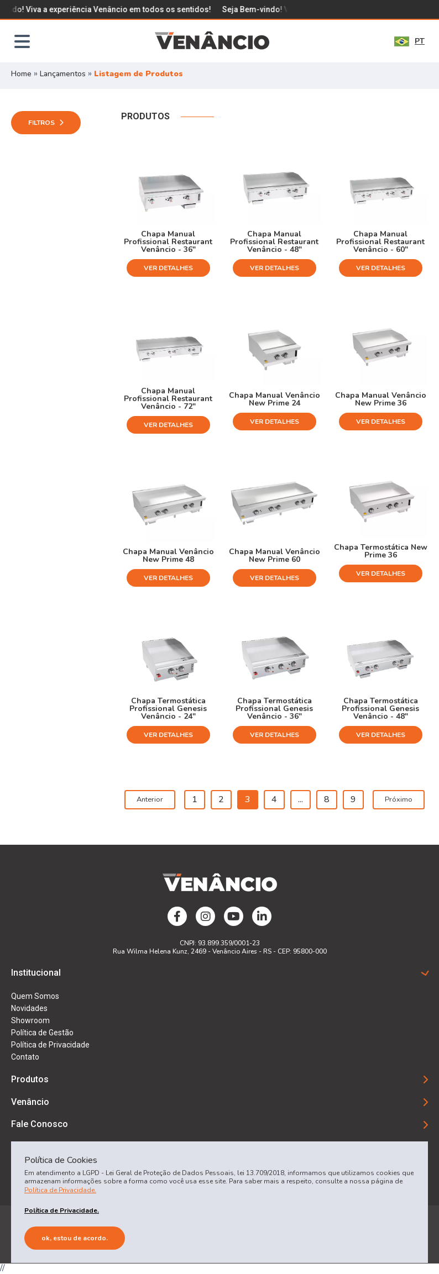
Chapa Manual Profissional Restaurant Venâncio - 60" (380, 241)
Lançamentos (64, 74)
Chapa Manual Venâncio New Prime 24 (274, 398)
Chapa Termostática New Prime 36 (380, 550)
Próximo (398, 799)
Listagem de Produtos (138, 74)
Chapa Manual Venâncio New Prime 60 (274, 555)
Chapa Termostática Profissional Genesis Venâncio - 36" (274, 708)
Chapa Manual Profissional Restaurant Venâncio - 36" (168, 241)
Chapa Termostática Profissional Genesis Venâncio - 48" (380, 708)
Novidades (29, 1008)
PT (409, 41)
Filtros (46, 122)
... (300, 799)
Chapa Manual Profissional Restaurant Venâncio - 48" (274, 241)
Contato (25, 1056)
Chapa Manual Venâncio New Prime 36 (380, 398)
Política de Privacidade (50, 1044)
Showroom (30, 1020)
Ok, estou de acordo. (74, 1238)
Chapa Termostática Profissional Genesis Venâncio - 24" (168, 708)
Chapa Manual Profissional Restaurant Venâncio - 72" (168, 398)
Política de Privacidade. (60, 1190)
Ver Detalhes (168, 268)
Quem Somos (35, 996)
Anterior (150, 799)
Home (21, 74)
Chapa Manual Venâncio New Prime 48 (168, 555)
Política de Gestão (42, 1032)
